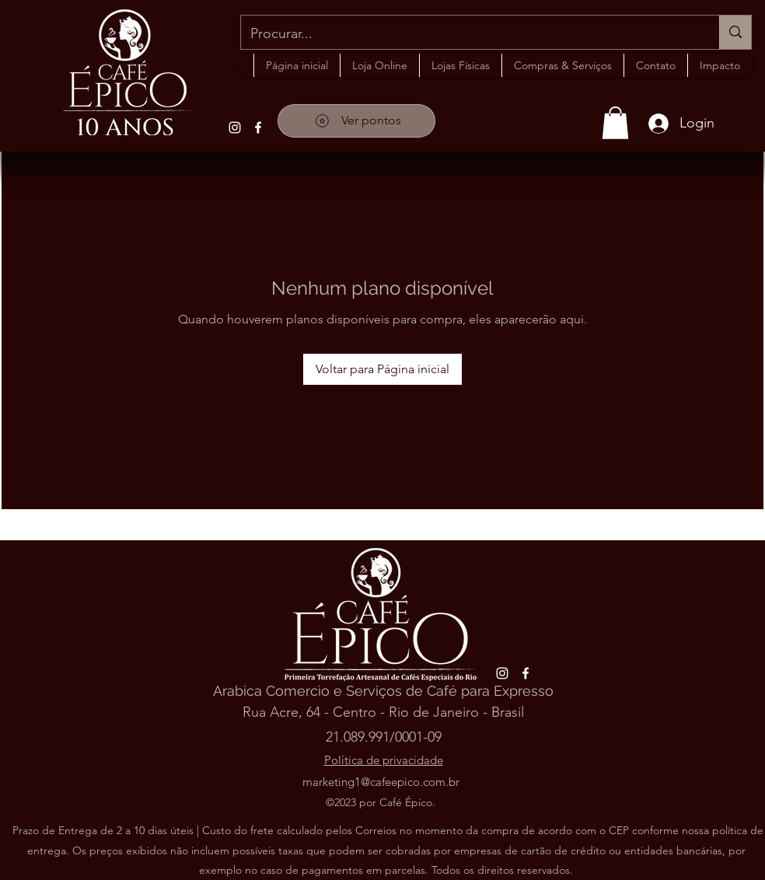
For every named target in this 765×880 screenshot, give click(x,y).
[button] (460, 65)
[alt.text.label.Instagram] (235, 127)
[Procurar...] (468, 34)
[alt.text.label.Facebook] (258, 127)
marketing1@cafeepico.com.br (380, 781)
